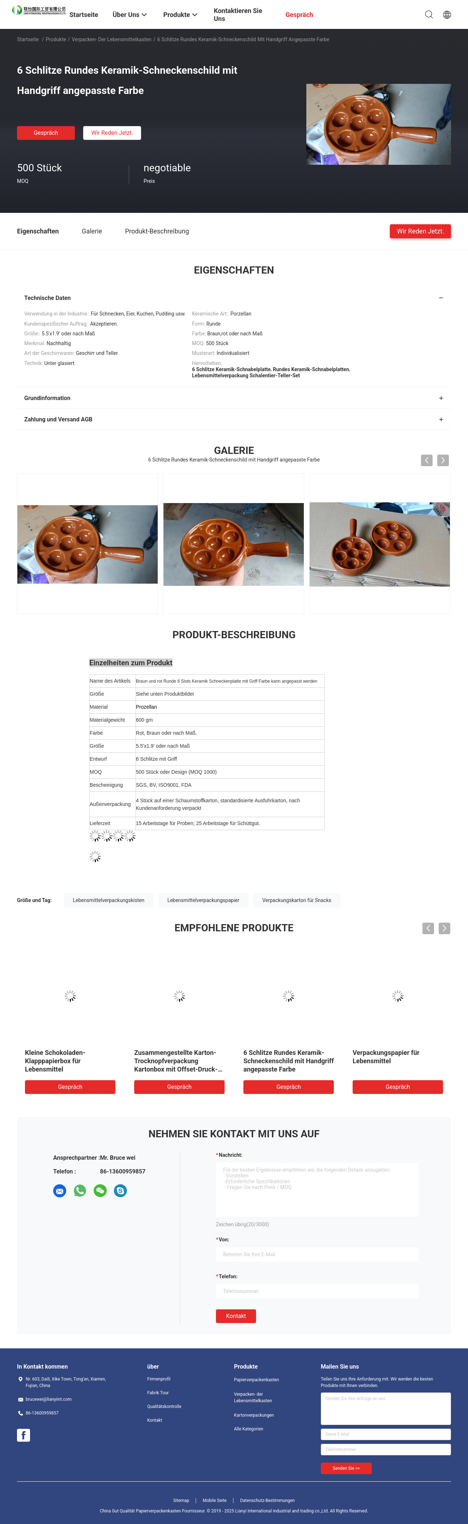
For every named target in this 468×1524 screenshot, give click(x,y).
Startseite (28, 39)
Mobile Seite (215, 1500)
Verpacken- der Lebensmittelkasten (111, 39)
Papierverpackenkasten (256, 1379)
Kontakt (236, 1316)
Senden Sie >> (346, 1468)
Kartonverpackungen (254, 1415)
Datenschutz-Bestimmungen (267, 1500)
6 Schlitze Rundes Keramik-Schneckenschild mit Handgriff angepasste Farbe (288, 1061)
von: (224, 1239)
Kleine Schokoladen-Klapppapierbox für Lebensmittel (55, 1061)
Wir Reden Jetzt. (112, 132)
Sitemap (181, 1500)
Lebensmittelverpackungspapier (203, 900)
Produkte (56, 39)
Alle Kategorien (248, 1428)
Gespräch (46, 132)
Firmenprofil (158, 1379)
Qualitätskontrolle (164, 1406)
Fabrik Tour (158, 1392)
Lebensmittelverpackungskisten (109, 900)
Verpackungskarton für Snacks (296, 900)
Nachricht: (230, 1155)
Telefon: (228, 1276)
